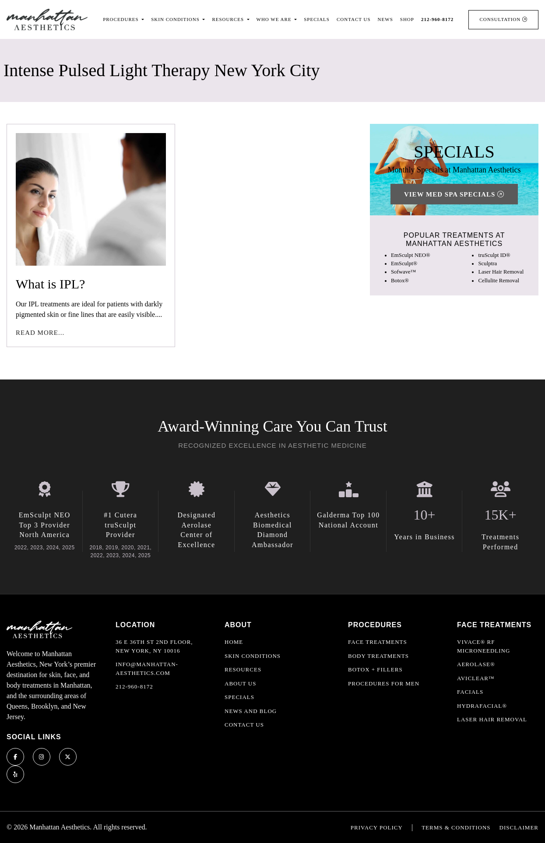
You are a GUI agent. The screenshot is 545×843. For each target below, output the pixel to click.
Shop (407, 19)
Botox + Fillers (375, 669)
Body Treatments (378, 656)
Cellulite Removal (498, 280)
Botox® (400, 280)
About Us (240, 683)
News (385, 19)
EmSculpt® (404, 263)
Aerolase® (476, 664)
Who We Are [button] (275, 19)
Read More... (40, 332)
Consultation (503, 19)
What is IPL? (50, 284)
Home (234, 642)
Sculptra (487, 263)
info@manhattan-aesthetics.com (147, 668)
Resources (243, 669)
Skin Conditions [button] (176, 19)
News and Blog (251, 711)
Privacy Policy (377, 827)
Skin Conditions (253, 656)
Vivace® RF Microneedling (483, 646)
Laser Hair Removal (501, 272)
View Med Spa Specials (454, 194)
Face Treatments (377, 642)
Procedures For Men (383, 683)
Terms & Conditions (456, 827)
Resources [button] (228, 19)
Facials (470, 691)
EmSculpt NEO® (410, 255)
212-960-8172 (134, 686)
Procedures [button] (121, 19)
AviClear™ (476, 678)
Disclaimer (518, 827)
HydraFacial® (482, 705)
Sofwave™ (403, 272)
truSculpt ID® (494, 255)
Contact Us (354, 19)
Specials (317, 19)
